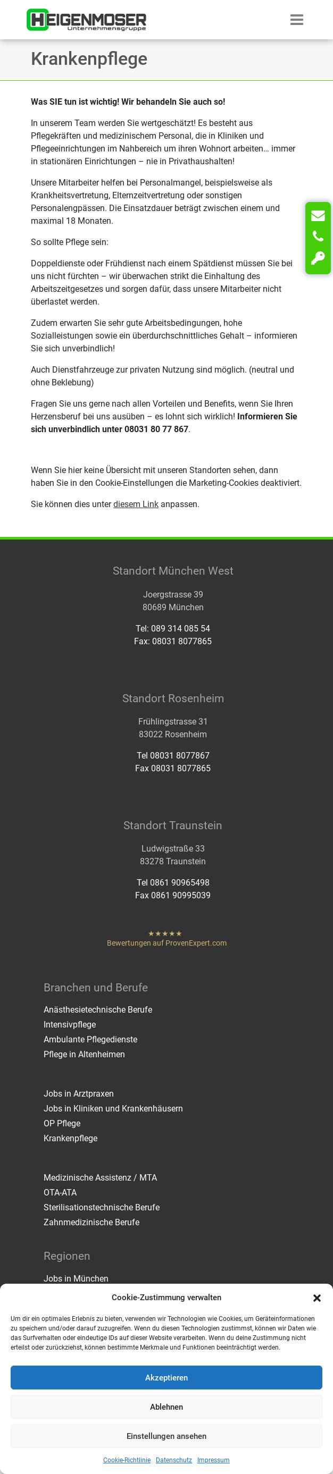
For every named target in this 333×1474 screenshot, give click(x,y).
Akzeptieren (166, 1378)
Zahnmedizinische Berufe (91, 1222)
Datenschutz (174, 1460)
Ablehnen (166, 1407)
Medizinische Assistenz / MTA (100, 1178)
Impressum (213, 1460)
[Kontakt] (318, 216)
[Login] (318, 258)
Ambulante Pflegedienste (90, 1039)
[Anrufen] (318, 237)
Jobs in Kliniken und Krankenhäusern (113, 1109)
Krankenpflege (70, 1138)
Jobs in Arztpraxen (79, 1094)
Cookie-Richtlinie (127, 1460)
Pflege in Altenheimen (84, 1054)
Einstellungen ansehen (166, 1436)
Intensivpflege (70, 1025)
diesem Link (136, 504)
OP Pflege (62, 1123)
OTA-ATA (60, 1192)
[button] (317, 1297)
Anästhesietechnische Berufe (98, 1010)
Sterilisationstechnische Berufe (102, 1207)
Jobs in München (76, 1279)
